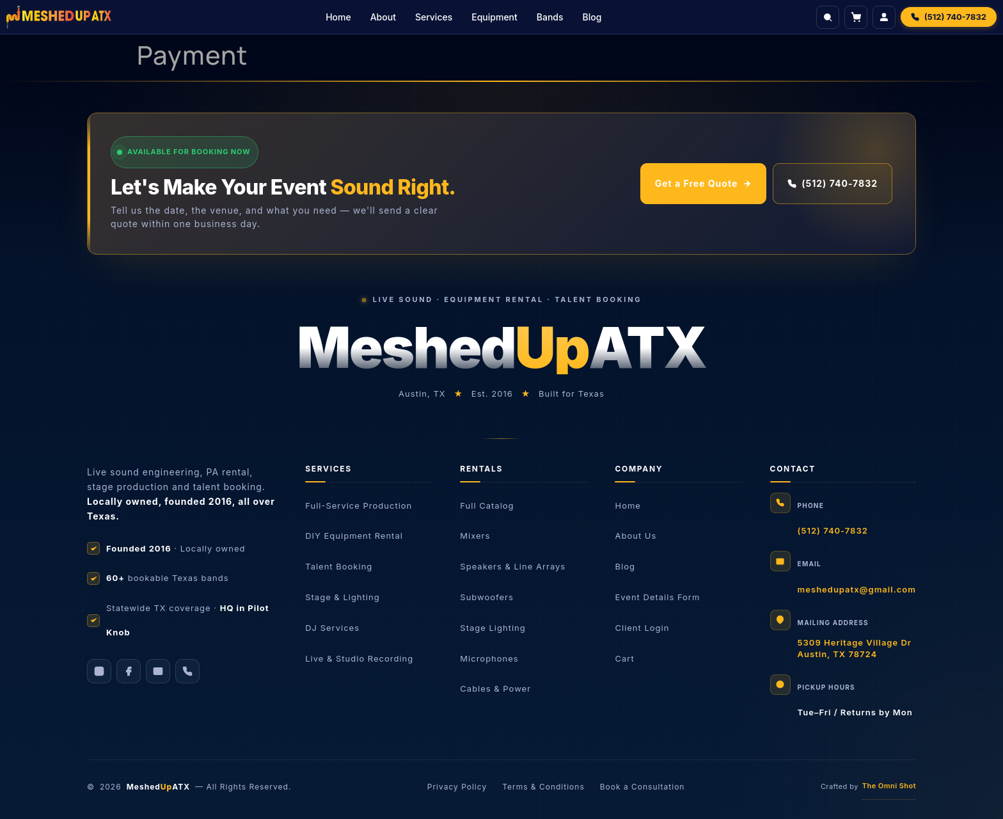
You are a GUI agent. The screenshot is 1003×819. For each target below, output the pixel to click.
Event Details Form (657, 597)
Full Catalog (487, 505)
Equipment (494, 17)
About (383, 17)
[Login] (884, 17)
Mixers (475, 535)
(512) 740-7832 (832, 183)
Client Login (642, 628)
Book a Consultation (642, 786)
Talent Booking (338, 566)
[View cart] (855, 17)
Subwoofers (487, 597)
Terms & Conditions (543, 786)
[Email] (158, 671)
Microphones (489, 658)
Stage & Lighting (342, 597)
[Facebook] (128, 671)
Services (433, 17)
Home (338, 17)
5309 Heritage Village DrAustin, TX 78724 (855, 648)
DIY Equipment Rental (354, 535)
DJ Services (332, 628)
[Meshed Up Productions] (58, 17)
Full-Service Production (358, 505)
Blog (592, 17)
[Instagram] (99, 671)
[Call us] (187, 671)
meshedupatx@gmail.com (857, 589)
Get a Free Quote (703, 183)
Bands (550, 17)
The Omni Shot (889, 785)
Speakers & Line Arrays (512, 566)
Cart (624, 658)
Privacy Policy (457, 786)
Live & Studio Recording (359, 658)
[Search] (827, 17)
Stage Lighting (492, 628)
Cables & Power (495, 688)
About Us (635, 535)
